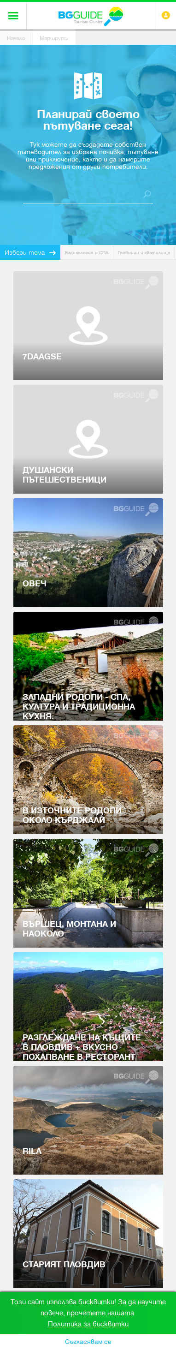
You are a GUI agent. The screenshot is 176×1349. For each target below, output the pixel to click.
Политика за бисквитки (88, 1324)
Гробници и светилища (144, 252)
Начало (16, 38)
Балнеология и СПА (86, 252)
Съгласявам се (88, 1341)
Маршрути (54, 38)
